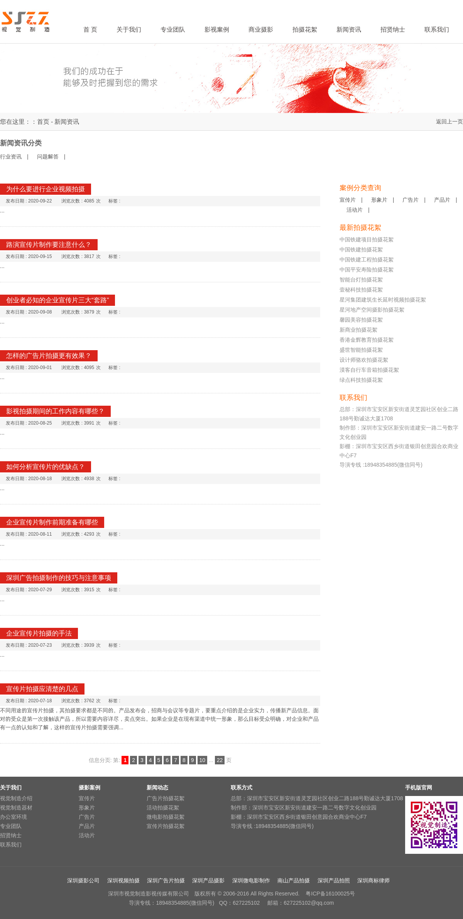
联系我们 (11, 844)
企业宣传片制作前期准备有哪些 (52, 522)
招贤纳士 (11, 835)
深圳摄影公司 (83, 880)
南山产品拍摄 (293, 880)
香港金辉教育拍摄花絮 (367, 340)
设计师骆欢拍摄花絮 (364, 360)
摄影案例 (89, 787)
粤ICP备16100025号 (329, 893)
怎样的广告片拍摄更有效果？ (48, 355)
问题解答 (48, 156)
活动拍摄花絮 (163, 807)
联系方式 (241, 787)
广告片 (410, 200)
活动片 (354, 210)
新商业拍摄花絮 (358, 330)
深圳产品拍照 (334, 880)
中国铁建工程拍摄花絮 (367, 259)
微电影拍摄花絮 (165, 817)
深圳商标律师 (373, 880)
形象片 (379, 200)
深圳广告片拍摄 (166, 880)
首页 (43, 121)
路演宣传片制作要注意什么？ (48, 244)
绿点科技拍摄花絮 (361, 380)
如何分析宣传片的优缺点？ (45, 466)
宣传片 (348, 200)
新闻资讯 (66, 121)
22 (220, 760)
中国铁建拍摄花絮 (361, 249)
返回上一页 (449, 121)
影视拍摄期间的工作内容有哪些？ (55, 411)
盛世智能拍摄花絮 (361, 350)
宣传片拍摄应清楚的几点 (42, 689)
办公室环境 (13, 817)
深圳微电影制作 (251, 880)
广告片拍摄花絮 (165, 798)
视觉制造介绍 (16, 798)
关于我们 (11, 787)
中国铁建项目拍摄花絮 (367, 239)
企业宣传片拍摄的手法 (39, 633)
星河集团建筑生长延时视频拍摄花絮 (383, 300)
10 (202, 760)
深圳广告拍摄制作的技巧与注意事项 (58, 578)
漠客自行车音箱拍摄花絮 (369, 370)
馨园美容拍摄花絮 (361, 320)
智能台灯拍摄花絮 (361, 279)
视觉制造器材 (16, 807)
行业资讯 (11, 156)
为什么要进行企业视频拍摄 (45, 189)
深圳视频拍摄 (123, 880)
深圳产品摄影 (208, 880)
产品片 (442, 200)
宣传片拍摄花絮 (165, 826)
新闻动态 (157, 787)
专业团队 (11, 826)
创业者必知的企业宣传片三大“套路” (57, 300)
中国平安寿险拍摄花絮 (367, 269)
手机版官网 (418, 787)
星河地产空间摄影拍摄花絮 (372, 310)
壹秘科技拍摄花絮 (361, 289)
